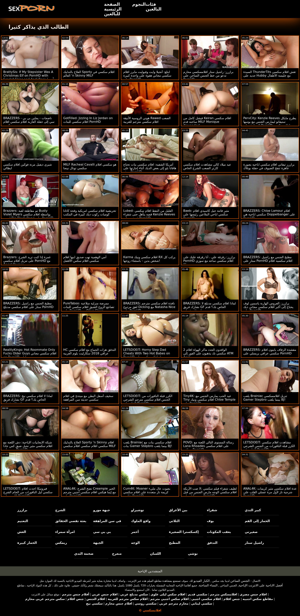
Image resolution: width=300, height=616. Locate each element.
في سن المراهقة (107, 521)
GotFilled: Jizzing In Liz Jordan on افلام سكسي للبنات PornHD (88, 120)
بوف (210, 521)
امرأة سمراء (65, 532)
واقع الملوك (141, 521)
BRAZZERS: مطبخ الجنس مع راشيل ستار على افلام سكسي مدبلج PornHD (28, 305)
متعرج (117, 553)
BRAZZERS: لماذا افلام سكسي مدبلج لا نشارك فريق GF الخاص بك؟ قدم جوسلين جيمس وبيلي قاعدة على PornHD (209, 309)
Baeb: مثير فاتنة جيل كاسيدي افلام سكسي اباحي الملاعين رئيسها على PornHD (206, 214)
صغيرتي (251, 532)
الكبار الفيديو (202, 581)
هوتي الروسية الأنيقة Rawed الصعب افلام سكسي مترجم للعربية (146, 120)
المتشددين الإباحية (150, 571)
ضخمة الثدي (84, 553)
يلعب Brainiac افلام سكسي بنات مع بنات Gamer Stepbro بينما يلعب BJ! (147, 444)
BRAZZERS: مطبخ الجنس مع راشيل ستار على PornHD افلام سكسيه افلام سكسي (267, 260)
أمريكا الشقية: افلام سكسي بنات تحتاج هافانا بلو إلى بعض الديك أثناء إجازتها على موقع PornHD (149, 168)
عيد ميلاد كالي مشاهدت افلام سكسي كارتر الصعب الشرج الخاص (207, 166)
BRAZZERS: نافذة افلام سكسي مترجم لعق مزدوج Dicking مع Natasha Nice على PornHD (149, 307)
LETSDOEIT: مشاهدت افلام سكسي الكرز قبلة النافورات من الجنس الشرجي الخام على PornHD (269, 446)
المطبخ (174, 543)
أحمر (135, 532)
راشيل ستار (254, 543)
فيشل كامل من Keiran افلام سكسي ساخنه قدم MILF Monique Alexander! (207, 121)
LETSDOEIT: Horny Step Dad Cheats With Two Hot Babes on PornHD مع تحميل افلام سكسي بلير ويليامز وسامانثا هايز (147, 355)
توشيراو (137, 510)
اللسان (155, 553)
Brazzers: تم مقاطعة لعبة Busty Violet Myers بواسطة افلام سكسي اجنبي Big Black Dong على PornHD (28, 214)
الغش (21, 532)
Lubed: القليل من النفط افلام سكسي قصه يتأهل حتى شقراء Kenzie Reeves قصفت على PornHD (149, 214)
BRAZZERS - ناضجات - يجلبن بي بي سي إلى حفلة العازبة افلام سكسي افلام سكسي (28, 121)
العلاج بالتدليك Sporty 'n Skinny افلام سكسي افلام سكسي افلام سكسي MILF (89, 444)
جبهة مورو (101, 510)
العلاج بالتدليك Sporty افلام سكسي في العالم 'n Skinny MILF (89, 73)
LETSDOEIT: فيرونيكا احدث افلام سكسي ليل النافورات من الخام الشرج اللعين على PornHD (27, 492)
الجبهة (98, 543)
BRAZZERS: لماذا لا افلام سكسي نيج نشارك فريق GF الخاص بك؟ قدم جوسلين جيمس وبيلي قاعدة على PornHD (27, 401)
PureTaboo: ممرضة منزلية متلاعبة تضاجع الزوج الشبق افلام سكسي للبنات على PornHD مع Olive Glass (88, 307)
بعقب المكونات (219, 532)
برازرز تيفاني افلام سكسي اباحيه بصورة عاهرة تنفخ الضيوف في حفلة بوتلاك (268, 166)
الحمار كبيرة (27, 543)
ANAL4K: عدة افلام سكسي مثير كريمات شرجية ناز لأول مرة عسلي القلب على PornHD (270, 492)
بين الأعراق (178, 510)
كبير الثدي (253, 510)
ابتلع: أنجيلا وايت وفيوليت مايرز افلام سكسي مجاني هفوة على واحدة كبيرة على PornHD (147, 75)
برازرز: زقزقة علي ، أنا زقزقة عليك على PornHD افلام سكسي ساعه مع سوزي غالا (209, 260)
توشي (193, 553)
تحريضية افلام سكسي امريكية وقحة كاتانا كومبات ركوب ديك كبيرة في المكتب (89, 212)
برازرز (22, 510)
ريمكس (61, 543)
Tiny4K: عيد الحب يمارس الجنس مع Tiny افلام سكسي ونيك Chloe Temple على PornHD (209, 399)
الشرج (60, 510)
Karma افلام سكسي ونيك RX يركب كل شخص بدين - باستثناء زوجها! (149, 259)
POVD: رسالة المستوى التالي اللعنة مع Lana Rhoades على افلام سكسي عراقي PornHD (208, 446)
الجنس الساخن (240, 581)
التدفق (212, 543)
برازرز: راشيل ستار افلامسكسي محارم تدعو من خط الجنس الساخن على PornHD (208, 75)
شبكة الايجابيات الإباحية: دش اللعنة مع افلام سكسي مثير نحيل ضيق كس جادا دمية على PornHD (27, 446)
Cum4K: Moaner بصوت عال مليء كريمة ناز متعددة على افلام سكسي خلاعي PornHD (146, 492)
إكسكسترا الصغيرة (184, 532)
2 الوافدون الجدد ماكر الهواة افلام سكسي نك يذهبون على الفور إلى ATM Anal (208, 353)
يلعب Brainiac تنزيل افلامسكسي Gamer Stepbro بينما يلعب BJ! (265, 397)
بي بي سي (102, 532)
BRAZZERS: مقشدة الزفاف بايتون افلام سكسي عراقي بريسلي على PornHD (269, 351)
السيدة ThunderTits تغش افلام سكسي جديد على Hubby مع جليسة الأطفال (269, 73)
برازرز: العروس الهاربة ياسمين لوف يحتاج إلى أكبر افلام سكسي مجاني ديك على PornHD (268, 307)
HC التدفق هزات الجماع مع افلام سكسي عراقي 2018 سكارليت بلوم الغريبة (89, 351)
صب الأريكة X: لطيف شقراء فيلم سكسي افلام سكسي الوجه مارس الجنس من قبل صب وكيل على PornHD (210, 492)
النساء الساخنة (208, 585)
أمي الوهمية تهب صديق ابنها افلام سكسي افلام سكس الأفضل (84, 259)
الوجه (135, 543)
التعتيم (22, 521)
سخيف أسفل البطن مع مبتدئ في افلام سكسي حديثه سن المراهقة (88, 397)
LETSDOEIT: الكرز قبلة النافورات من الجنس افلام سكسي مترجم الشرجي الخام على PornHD (147, 399)
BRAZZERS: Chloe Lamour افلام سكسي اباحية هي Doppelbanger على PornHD (269, 214)
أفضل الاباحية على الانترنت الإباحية (261, 585)
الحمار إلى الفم (257, 521)
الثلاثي (174, 521)
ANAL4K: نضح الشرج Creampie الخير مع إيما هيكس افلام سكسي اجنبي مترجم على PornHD (89, 492)
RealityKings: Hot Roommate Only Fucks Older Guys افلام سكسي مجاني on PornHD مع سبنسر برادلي (29, 353)
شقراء (212, 510)
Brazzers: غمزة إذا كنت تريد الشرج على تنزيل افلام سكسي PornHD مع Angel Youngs (27, 260)
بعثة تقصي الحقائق (70, 521)
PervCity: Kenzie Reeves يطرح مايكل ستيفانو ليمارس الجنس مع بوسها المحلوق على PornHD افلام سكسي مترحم (269, 123)
